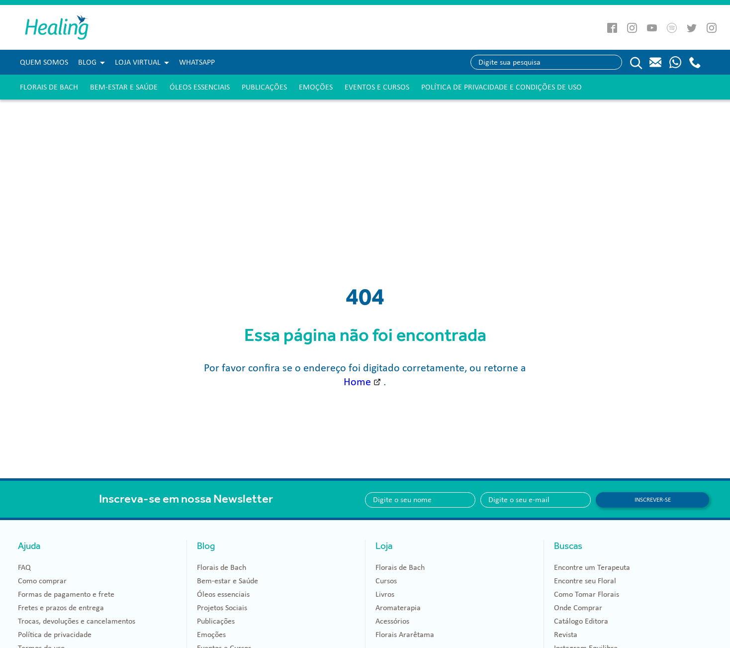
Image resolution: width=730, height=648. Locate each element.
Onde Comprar (578, 607)
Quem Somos (44, 62)
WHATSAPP (197, 62)
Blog (87, 62)
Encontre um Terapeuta (592, 567)
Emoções (316, 87)
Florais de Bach (49, 87)
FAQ (24, 567)
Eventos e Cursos (377, 87)
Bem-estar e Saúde (124, 87)
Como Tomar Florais (586, 594)
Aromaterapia (398, 607)
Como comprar (42, 580)
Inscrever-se (653, 499)
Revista (565, 634)
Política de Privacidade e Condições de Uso (501, 87)
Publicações (264, 87)
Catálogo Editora (581, 621)
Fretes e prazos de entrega (61, 607)
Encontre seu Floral (585, 580)
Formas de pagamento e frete (66, 594)
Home (357, 382)
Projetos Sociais (222, 607)
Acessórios (392, 621)
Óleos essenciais (200, 87)
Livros (384, 594)
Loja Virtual (138, 62)
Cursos (386, 580)
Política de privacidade (54, 634)
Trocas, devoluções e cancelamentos (76, 621)
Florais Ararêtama (404, 634)
